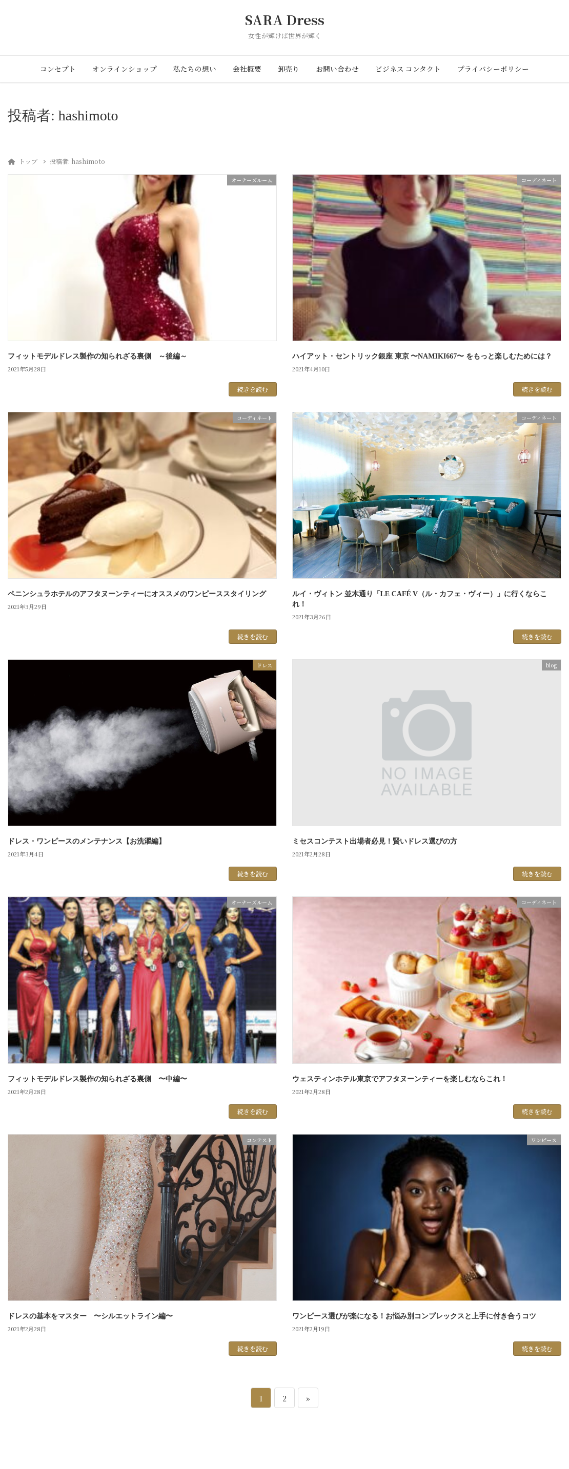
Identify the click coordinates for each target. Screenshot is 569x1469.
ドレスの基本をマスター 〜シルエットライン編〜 (90, 1316)
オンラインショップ (124, 69)
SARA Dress (284, 20)
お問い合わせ (337, 69)
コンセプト (58, 69)
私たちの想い (194, 69)
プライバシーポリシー (493, 69)
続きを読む (252, 389)
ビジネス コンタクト (408, 69)
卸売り (288, 69)
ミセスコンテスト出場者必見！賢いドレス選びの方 (374, 841)
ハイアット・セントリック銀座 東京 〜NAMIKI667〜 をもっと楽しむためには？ (422, 356)
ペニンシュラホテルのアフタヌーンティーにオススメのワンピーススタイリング (137, 594)
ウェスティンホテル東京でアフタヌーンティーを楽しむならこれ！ (399, 1079)
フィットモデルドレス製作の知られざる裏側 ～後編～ (97, 356)
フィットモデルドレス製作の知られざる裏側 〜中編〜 (97, 1079)
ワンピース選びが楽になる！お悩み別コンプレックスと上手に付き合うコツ (414, 1316)
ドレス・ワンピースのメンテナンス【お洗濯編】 (87, 841)
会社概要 (247, 69)
